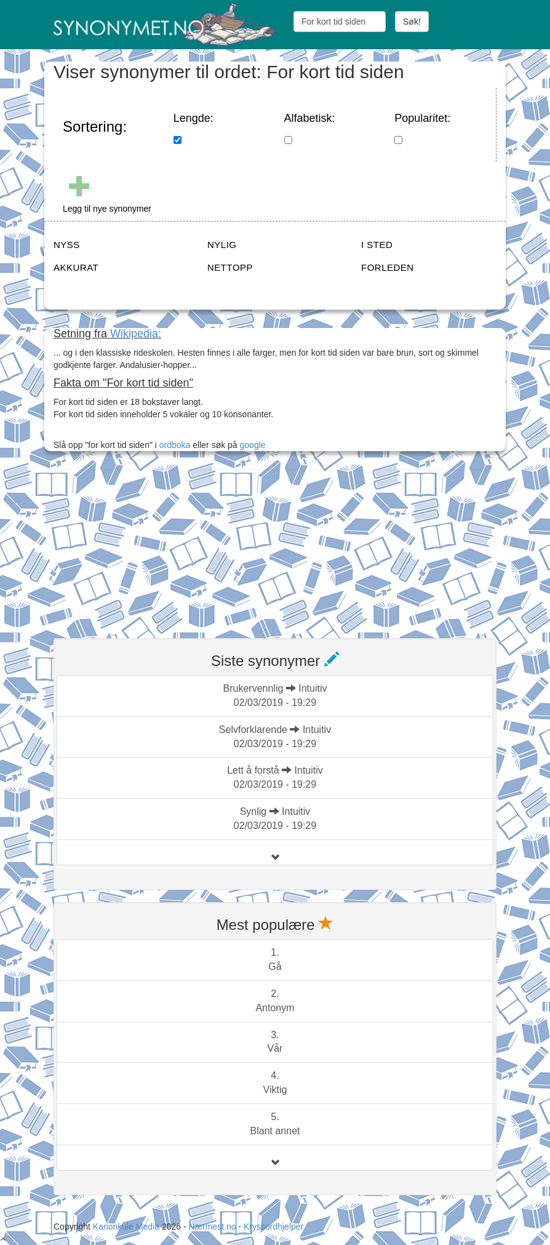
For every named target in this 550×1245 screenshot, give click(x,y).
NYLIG (222, 244)
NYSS (67, 244)
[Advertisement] (146, 546)
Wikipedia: (135, 333)
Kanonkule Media (127, 1226)
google (253, 445)
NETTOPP (230, 267)
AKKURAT (76, 267)
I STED (377, 244)
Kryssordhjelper (273, 1226)
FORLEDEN (387, 267)
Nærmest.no (212, 1226)
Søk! (412, 21)
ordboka (173, 445)
